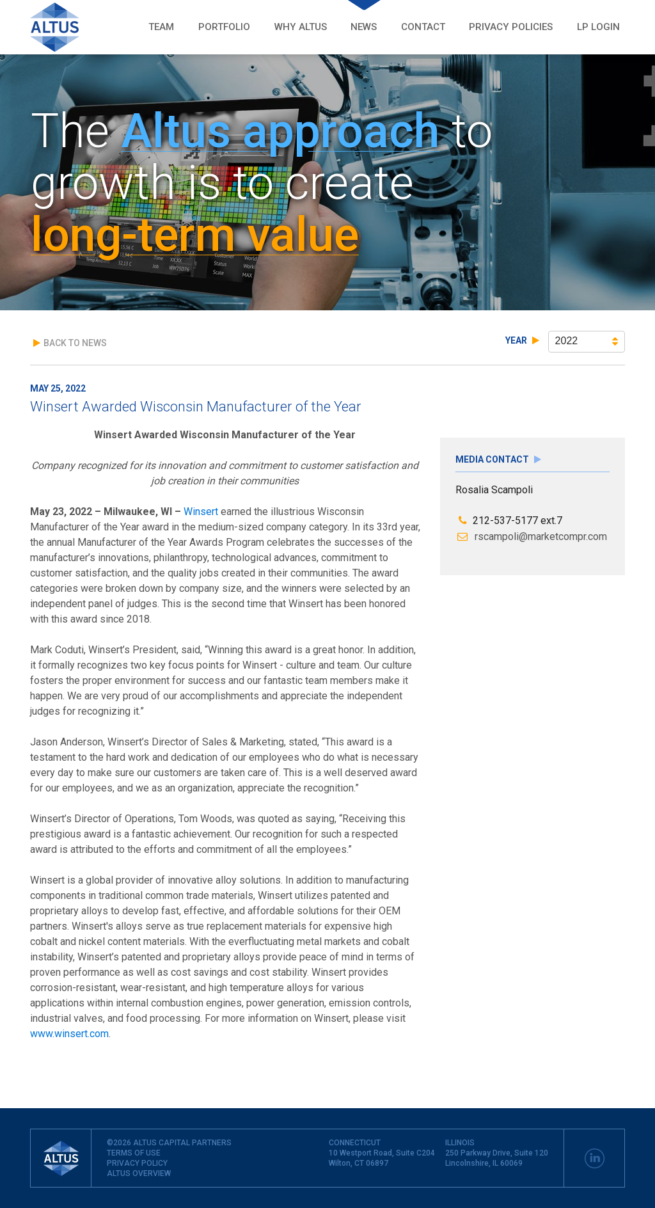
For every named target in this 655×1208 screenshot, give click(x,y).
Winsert (201, 511)
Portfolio (224, 27)
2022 (587, 341)
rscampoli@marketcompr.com (531, 536)
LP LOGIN (598, 27)
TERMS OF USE (134, 1152)
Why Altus (300, 27)
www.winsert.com (69, 1034)
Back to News (70, 343)
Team (161, 27)
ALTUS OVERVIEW (139, 1173)
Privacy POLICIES (511, 27)
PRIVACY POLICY (137, 1163)
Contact (423, 27)
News (364, 27)
